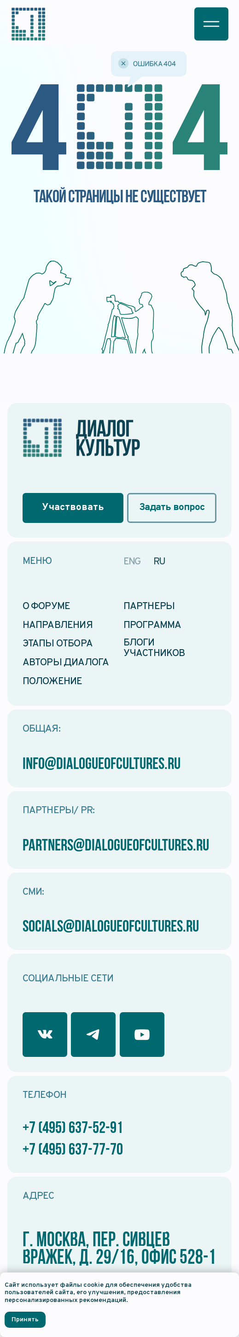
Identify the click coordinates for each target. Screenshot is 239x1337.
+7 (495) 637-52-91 (73, 1128)
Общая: (41, 729)
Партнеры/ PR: (58, 810)
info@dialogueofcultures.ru (102, 764)
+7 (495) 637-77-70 (73, 1150)
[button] (211, 23)
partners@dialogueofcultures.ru (116, 846)
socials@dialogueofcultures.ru (111, 927)
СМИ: (33, 892)
